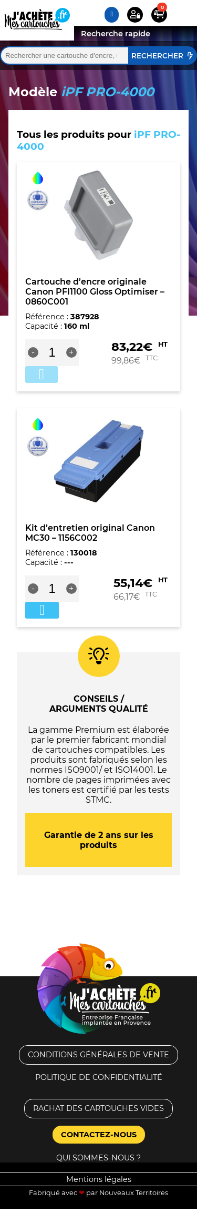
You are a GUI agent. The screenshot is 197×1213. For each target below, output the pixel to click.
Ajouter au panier (41, 374)
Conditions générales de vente (98, 1054)
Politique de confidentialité (98, 1077)
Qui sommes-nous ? (98, 1158)
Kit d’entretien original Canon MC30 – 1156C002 (90, 533)
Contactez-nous (99, 1134)
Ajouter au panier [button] (42, 610)
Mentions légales (98, 1179)
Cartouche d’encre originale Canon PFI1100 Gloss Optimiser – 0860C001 (94, 292)
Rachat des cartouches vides (98, 1108)
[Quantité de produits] (52, 352)
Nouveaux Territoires (133, 1193)
